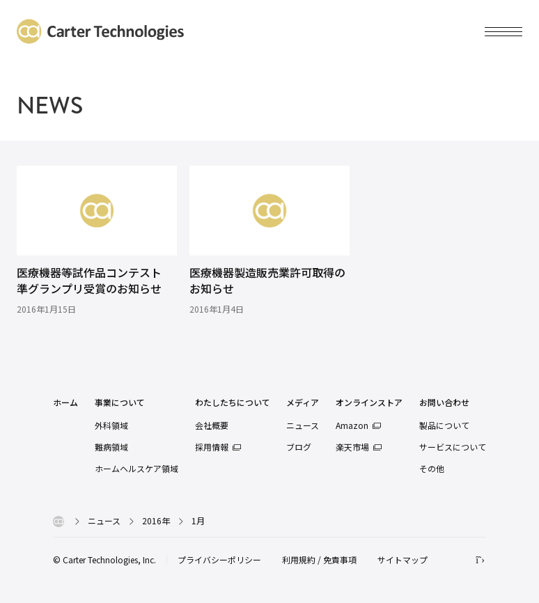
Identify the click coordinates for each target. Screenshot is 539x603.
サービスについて (452, 447)
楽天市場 (352, 447)
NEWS (50, 106)
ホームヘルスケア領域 (136, 468)
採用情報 (211, 447)
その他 (431, 468)
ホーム (65, 403)
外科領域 (111, 425)
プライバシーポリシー (219, 559)
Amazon (352, 425)
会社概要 (211, 425)
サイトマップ (402, 559)
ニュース (302, 425)
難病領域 (111, 447)
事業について (120, 403)
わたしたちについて (232, 403)
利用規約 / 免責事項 (319, 559)
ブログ (298, 447)
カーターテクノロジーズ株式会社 (100, 31)
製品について (444, 425)
